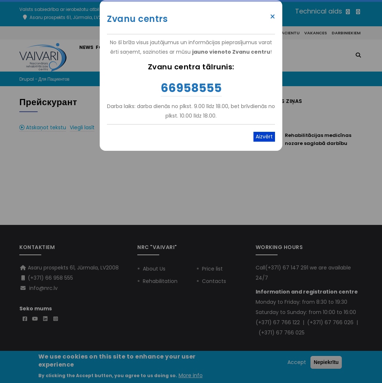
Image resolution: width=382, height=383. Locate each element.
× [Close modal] (273, 16)
